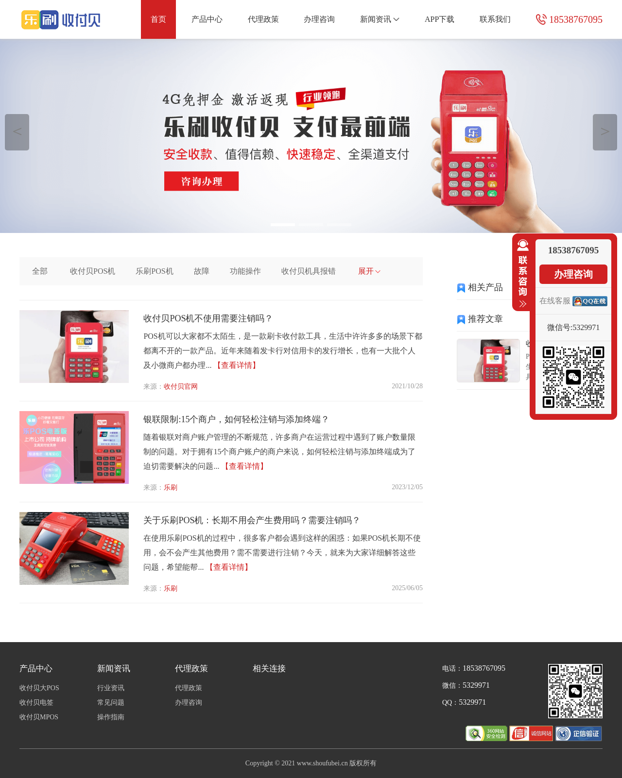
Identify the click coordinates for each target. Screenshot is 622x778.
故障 (201, 271)
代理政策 (263, 19)
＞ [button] (605, 130)
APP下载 (439, 19)
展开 (369, 271)
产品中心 (207, 19)
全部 (40, 271)
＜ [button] (17, 130)
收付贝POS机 (92, 271)
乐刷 (170, 487)
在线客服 (554, 301)
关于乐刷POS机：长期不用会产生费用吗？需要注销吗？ (252, 520)
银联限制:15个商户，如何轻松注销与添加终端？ (236, 419)
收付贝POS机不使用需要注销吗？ (208, 318)
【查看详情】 (236, 365)
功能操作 (245, 271)
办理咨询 (319, 19)
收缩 (521, 273)
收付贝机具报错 (308, 271)
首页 (158, 19)
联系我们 (495, 19)
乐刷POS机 (154, 271)
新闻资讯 (379, 19)
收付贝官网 (181, 386)
